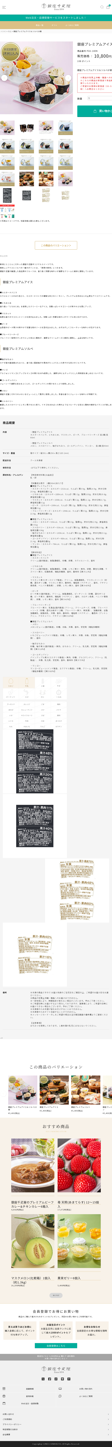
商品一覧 (39, 25)
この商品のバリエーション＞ (56, 245)
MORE (56, 1295)
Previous (4, 78)
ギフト (54, 25)
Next (68, 78)
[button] (3, 1095)
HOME (3, 31)
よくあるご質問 (72, 25)
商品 (10, 31)
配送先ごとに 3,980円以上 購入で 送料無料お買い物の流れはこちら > (56, 1357)
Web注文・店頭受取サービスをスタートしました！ (56, 17)
